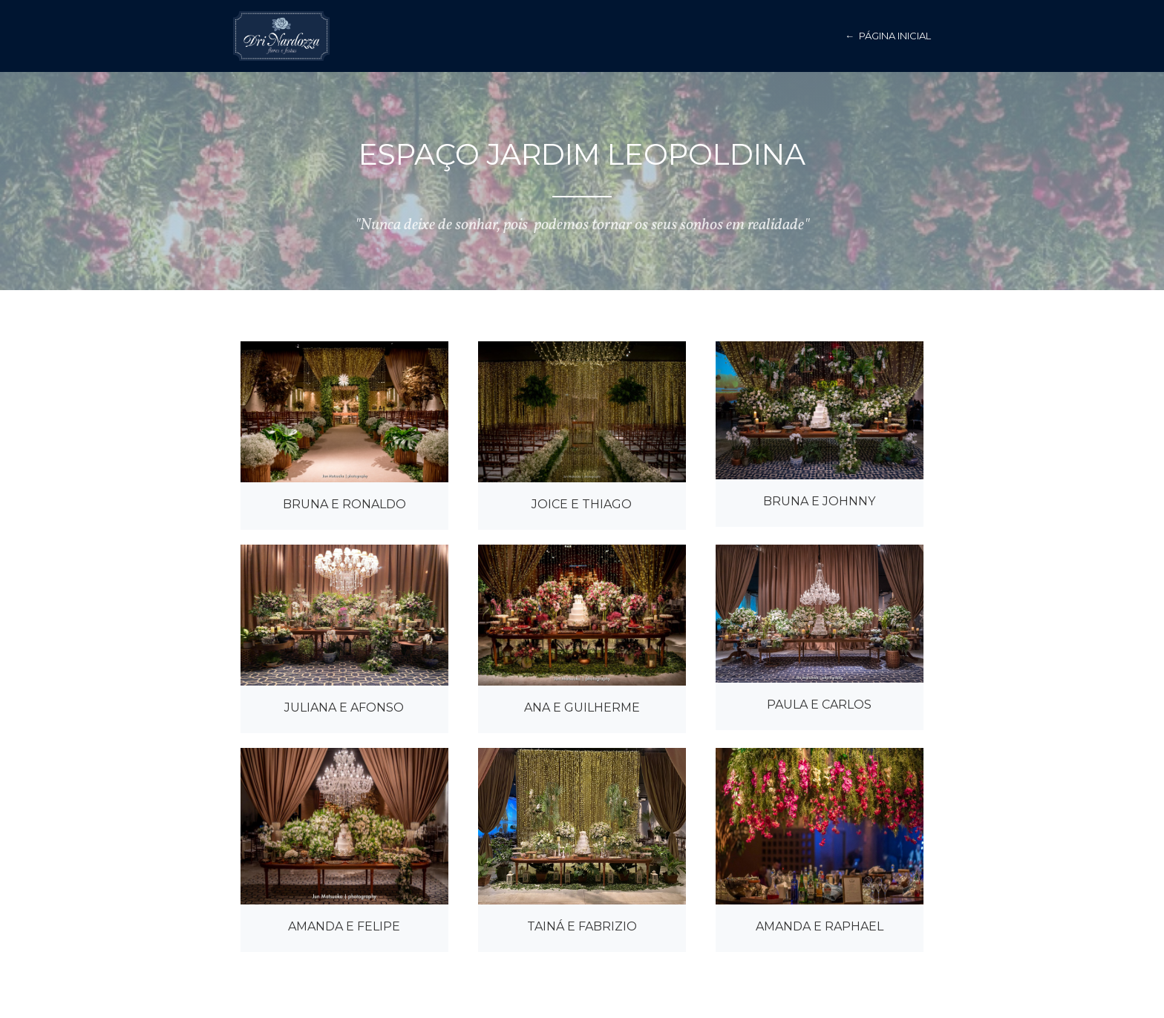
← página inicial (888, 36)
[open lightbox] (344, 411)
